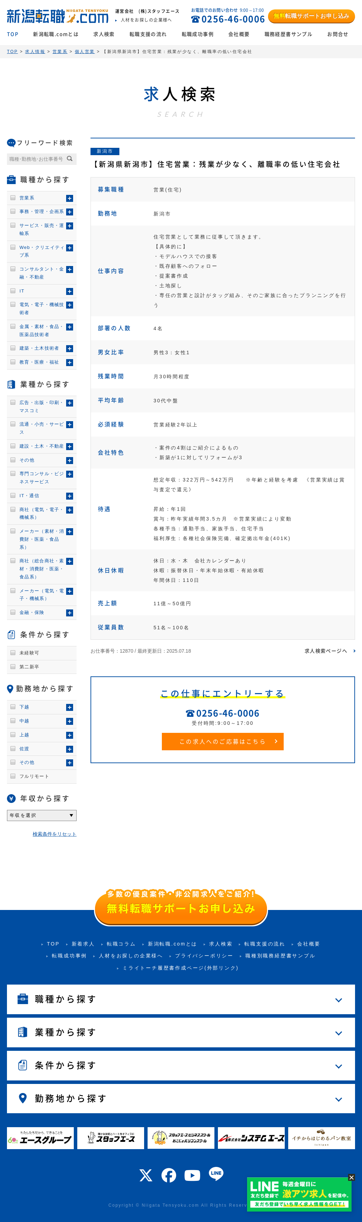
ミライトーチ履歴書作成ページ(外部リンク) (181, 968)
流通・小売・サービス (41, 428)
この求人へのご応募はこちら (222, 741)
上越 (24, 734)
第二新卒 (29, 666)
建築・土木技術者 (39, 348)
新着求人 (83, 944)
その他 (26, 460)
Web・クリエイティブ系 (42, 251)
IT (21, 291)
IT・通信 (29, 495)
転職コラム (121, 944)
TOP (12, 34)
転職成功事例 (198, 34)
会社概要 (239, 34)
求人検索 (104, 34)
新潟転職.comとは (56, 34)
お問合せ (338, 34)
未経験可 (29, 652)
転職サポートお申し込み (311, 16)
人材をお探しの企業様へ (131, 955)
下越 (24, 706)
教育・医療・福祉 (39, 362)
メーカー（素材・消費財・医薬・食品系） (41, 539)
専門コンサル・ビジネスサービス (41, 477)
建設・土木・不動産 (41, 446)
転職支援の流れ (148, 34)
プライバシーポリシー (204, 955)
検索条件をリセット (55, 834)
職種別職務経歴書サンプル (280, 955)
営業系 (26, 197)
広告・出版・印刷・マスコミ (41, 406)
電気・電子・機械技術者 (41, 308)
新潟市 (105, 151)
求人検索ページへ (326, 650)
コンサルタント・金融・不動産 (41, 273)
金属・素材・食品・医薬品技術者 (41, 330)
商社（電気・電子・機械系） (41, 513)
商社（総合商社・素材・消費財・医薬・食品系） (41, 568)
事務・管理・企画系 (41, 211)
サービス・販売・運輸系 (41, 229)
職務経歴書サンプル (289, 34)
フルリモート (34, 776)
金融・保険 (32, 612)
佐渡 (24, 748)
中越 (24, 720)
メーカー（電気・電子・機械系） (41, 594)
